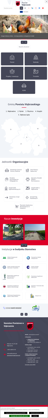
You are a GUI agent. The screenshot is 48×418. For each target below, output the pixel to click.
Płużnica (30, 113)
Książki (39, 113)
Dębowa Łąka (25, 117)
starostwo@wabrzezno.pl (13, 355)
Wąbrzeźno (12, 113)
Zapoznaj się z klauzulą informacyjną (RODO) (15, 413)
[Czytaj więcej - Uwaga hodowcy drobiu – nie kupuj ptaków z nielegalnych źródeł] (24, 27)
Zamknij (35, 416)
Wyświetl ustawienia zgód (36, 413)
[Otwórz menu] (46, 1)
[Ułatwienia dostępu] (25, 8)
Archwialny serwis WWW (30, 364)
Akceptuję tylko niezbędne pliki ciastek (19, 416)
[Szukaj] (21, 8)
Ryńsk (21, 113)
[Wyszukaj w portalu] (13, 8)
